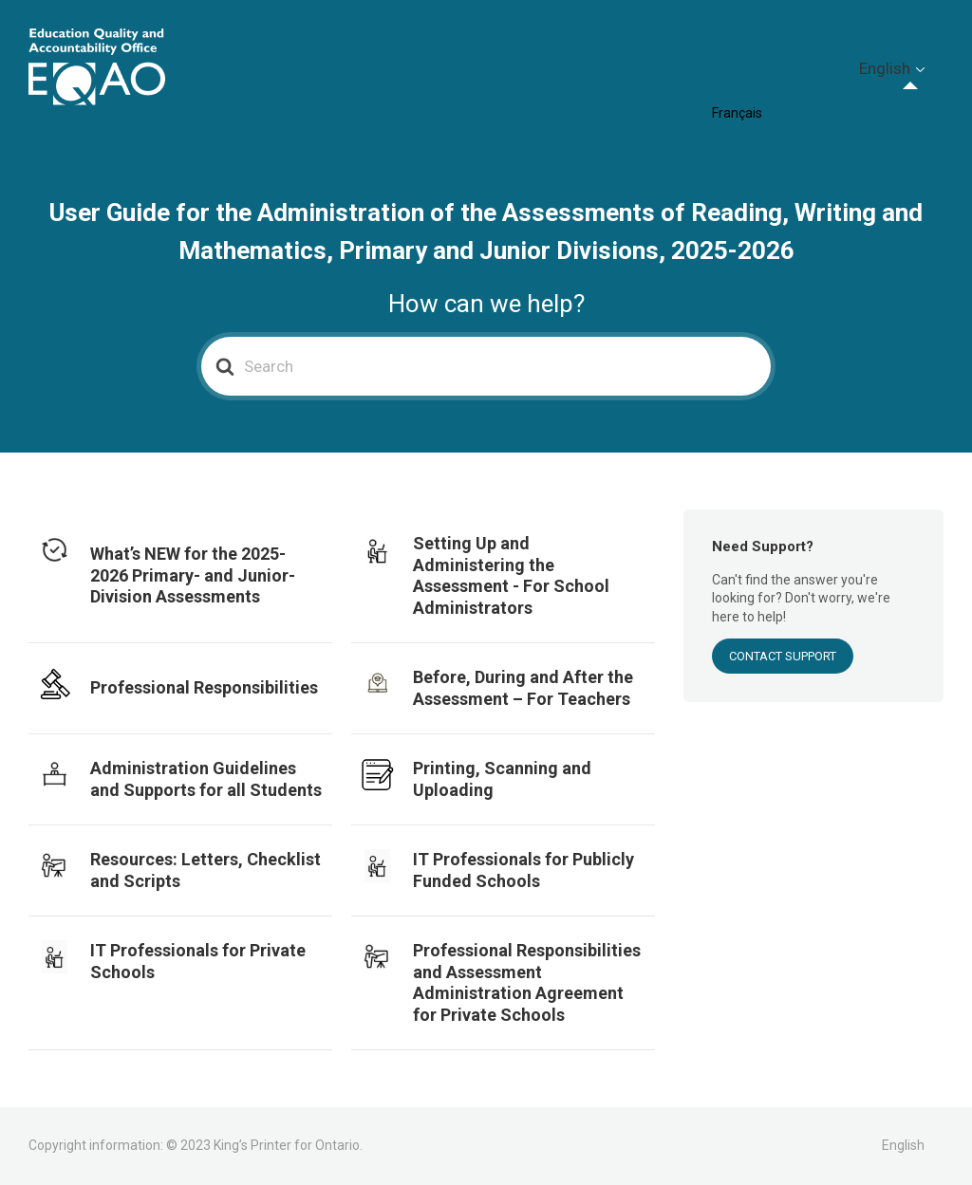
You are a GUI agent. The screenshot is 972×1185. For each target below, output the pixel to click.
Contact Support (782, 656)
